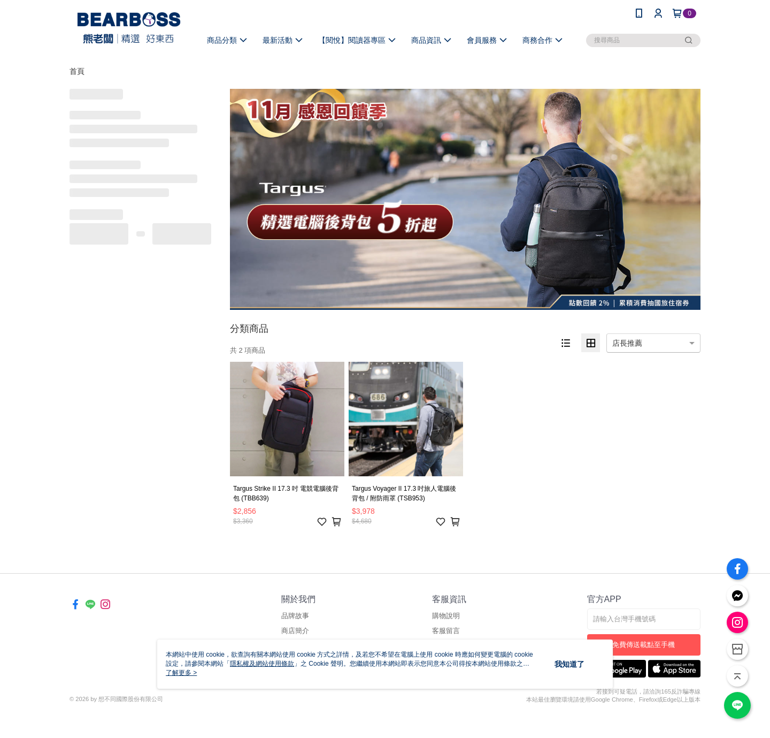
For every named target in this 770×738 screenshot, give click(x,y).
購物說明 (446, 616)
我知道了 (569, 664)
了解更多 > (181, 672)
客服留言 (446, 631)
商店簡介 (295, 631)
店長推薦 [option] (627, 343)
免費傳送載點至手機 (643, 645)
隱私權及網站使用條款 (262, 663)
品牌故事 (295, 616)
